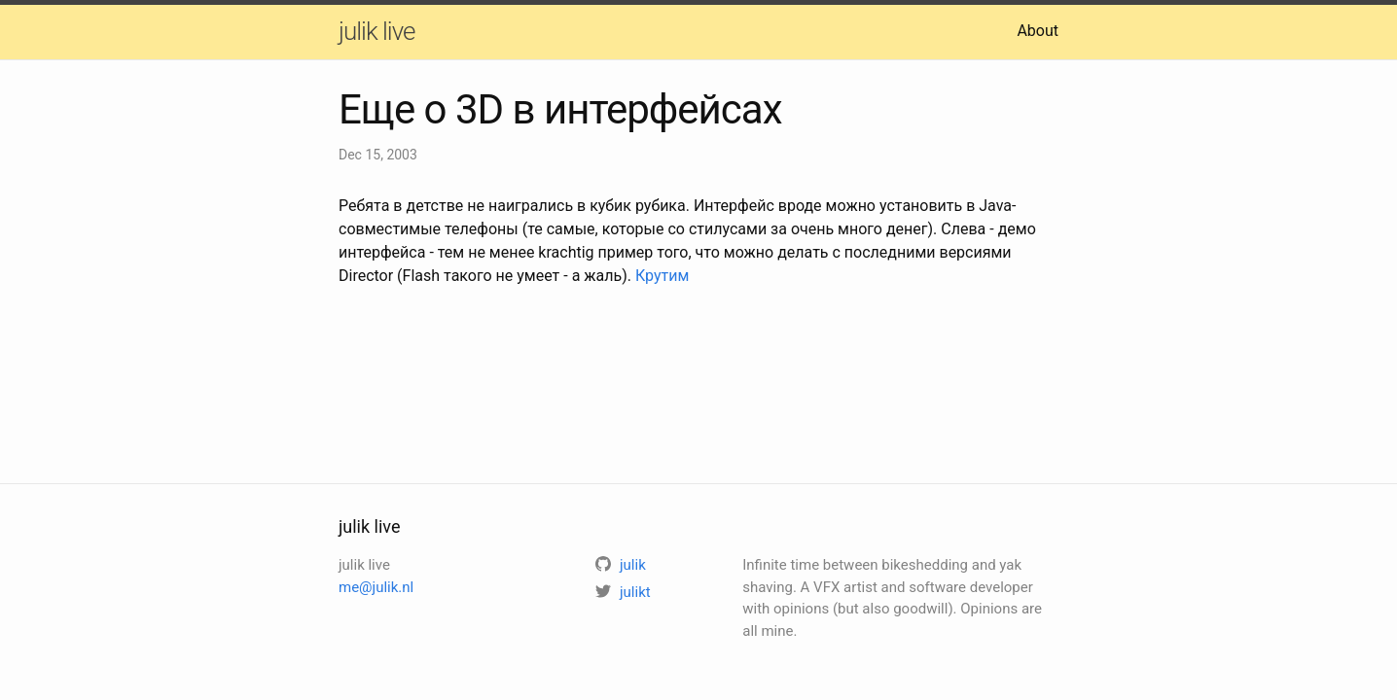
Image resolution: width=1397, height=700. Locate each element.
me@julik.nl (376, 587)
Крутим (662, 275)
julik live (376, 31)
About (1037, 30)
